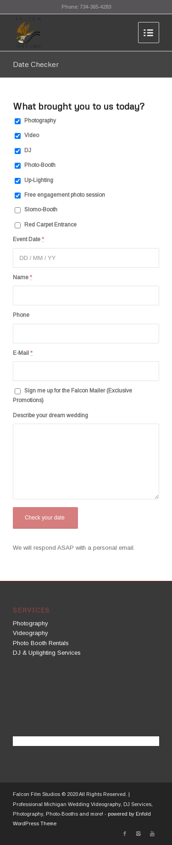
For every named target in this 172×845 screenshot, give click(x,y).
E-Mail (23, 353)
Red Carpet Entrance (50, 224)
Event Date (28, 239)
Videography (30, 633)
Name (22, 277)
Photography (40, 120)
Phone (21, 315)
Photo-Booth (39, 165)
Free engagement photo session (64, 195)
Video (31, 135)
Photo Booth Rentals (41, 643)
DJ (27, 150)
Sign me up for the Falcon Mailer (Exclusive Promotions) (72, 395)
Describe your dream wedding (50, 415)
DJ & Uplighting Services (47, 652)
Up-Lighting (38, 180)
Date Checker (36, 64)
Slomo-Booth (40, 209)
